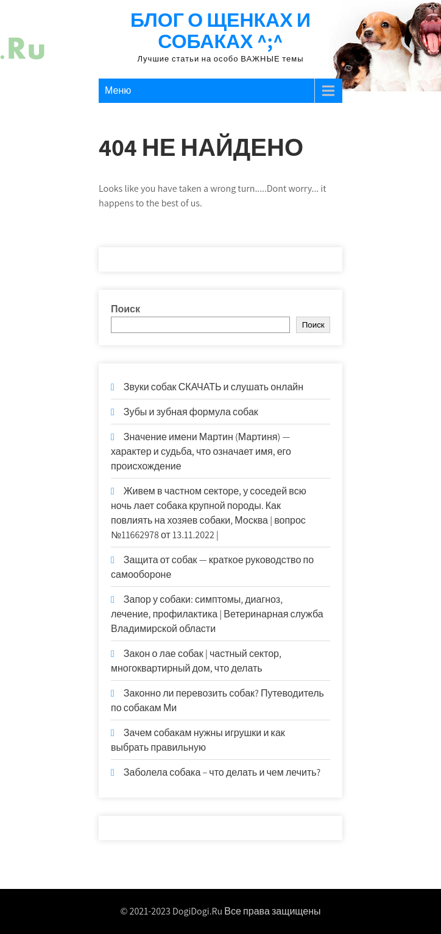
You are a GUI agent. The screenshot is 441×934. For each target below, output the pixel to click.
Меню (118, 90)
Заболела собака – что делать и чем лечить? (222, 772)
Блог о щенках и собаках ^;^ (220, 30)
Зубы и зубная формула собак (191, 412)
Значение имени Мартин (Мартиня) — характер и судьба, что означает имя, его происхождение (201, 451)
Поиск (125, 309)
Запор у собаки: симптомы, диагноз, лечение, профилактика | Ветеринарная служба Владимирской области (217, 614)
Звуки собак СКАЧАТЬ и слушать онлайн (213, 387)
